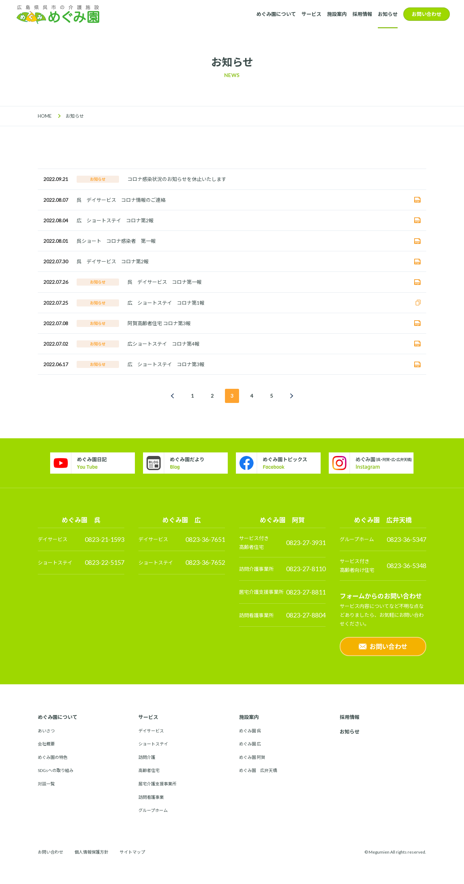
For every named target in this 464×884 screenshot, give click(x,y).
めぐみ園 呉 (250, 730)
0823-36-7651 (205, 539)
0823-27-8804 (306, 615)
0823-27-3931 (306, 542)
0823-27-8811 (306, 592)
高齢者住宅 (149, 770)
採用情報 (362, 14)
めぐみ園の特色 (52, 757)
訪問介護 (146, 757)
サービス (311, 14)
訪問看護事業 (151, 797)
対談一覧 (46, 783)
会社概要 (46, 744)
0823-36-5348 (406, 565)
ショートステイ (153, 744)
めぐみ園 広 (250, 744)
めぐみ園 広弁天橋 (258, 770)
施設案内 (337, 14)
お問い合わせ (426, 14)
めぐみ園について (276, 14)
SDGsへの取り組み (55, 770)
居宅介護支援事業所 (157, 783)
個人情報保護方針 (91, 852)
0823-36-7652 (205, 562)
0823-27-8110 (306, 569)
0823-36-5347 (406, 539)
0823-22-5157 (104, 562)
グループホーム (153, 810)
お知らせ (388, 14)
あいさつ (46, 730)
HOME (45, 116)
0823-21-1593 (104, 539)
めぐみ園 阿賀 (252, 757)
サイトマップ (132, 852)
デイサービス (151, 730)
